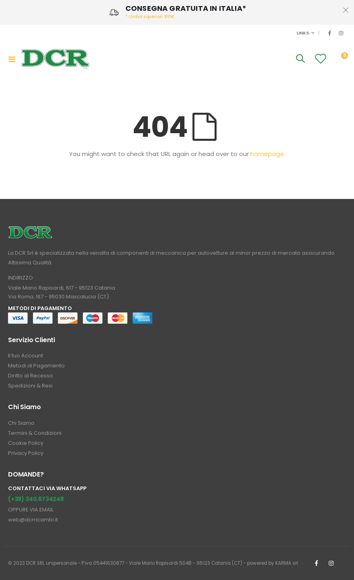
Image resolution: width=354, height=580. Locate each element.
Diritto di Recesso (30, 375)
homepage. (267, 154)
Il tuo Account (25, 355)
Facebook (316, 563)
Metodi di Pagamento (36, 365)
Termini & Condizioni (34, 433)
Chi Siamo (21, 423)
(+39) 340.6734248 (36, 499)
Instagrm (331, 563)
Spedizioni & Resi (30, 385)
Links (302, 33)
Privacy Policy (25, 453)
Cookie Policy (25, 443)
